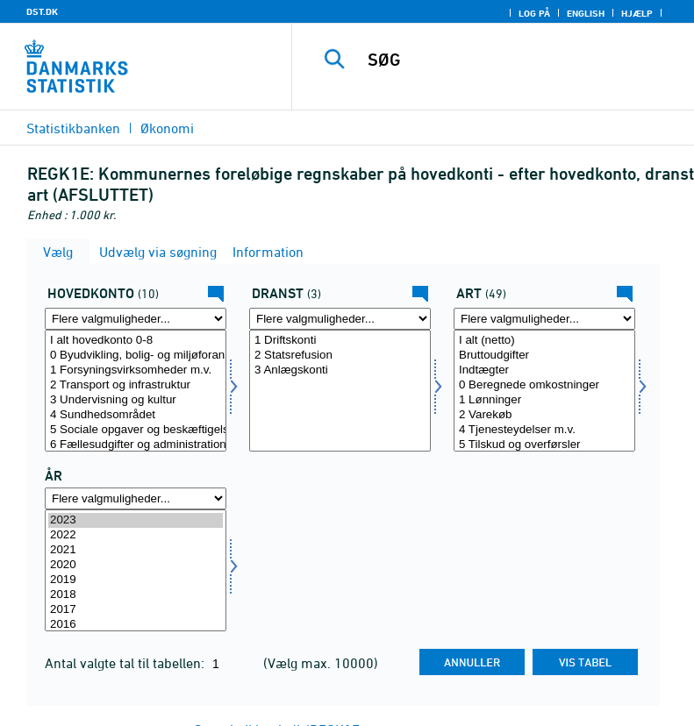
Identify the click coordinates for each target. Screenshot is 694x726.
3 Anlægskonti (340, 370)
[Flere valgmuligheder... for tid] (135, 498)
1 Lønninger (544, 400)
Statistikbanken (73, 128)
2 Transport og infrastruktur (135, 385)
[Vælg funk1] (135, 391)
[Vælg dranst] (340, 391)
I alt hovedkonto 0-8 (135, 340)
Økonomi (167, 128)
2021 (135, 550)
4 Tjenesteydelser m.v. (544, 430)
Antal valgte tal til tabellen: (126, 663)
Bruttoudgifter (544, 355)
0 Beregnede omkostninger (544, 385)
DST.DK (42, 11)
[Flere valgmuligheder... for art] (544, 319)
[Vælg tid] (135, 570)
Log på (534, 13)
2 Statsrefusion (340, 355)
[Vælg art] (544, 391)
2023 (135, 520)
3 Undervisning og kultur (135, 400)
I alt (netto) (544, 340)
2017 (135, 609)
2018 (135, 594)
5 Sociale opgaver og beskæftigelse (135, 430)
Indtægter (544, 370)
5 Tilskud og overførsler (544, 445)
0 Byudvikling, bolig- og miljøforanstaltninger (135, 355)
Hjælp (637, 13)
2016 (135, 624)
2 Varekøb (544, 415)
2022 (135, 535)
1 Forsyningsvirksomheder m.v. (135, 370)
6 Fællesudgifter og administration (135, 445)
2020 (135, 565)
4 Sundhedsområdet (135, 415)
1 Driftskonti (340, 340)
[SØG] (519, 59)
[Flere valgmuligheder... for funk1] (135, 319)
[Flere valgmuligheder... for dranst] (340, 319)
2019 (135, 580)
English (586, 13)
